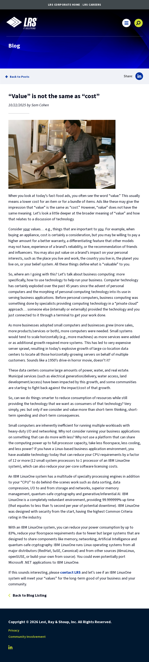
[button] (126, 23)
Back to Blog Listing (30, 596)
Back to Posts (19, 77)
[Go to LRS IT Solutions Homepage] (22, 23)
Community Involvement (27, 636)
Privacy (13, 630)
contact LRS (70, 572)
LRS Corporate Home (64, 5)
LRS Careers (92, 5)
